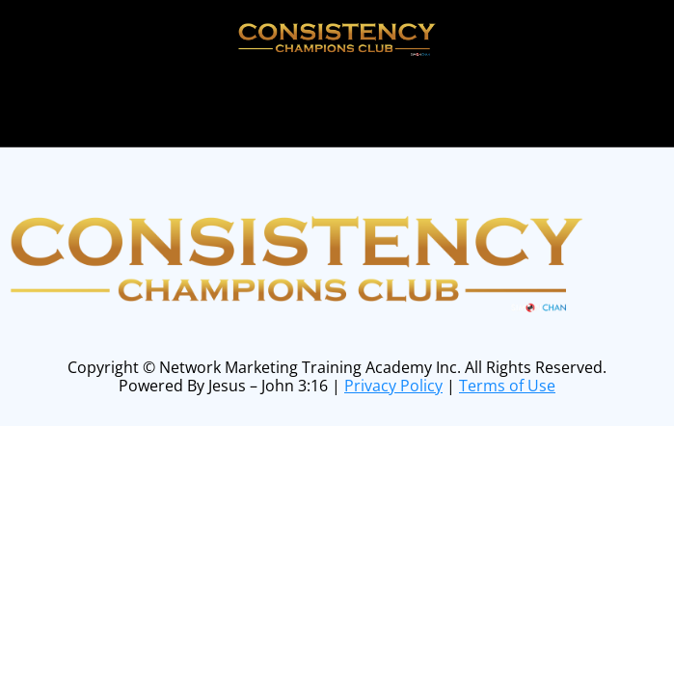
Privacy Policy (393, 385)
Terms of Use (507, 385)
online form (372, 98)
